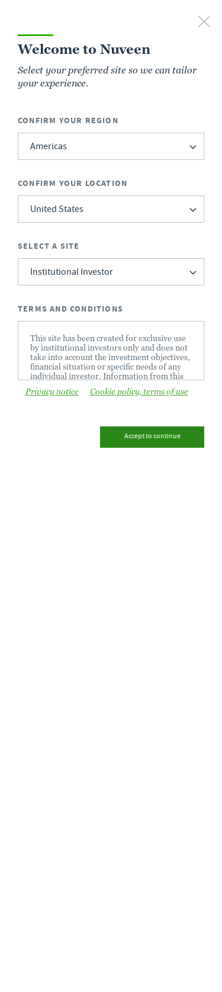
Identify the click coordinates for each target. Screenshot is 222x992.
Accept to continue (152, 436)
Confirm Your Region (68, 120)
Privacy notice (52, 391)
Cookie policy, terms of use (139, 391)
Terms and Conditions (70, 308)
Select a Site (49, 246)
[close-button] (204, 22)
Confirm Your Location (72, 183)
